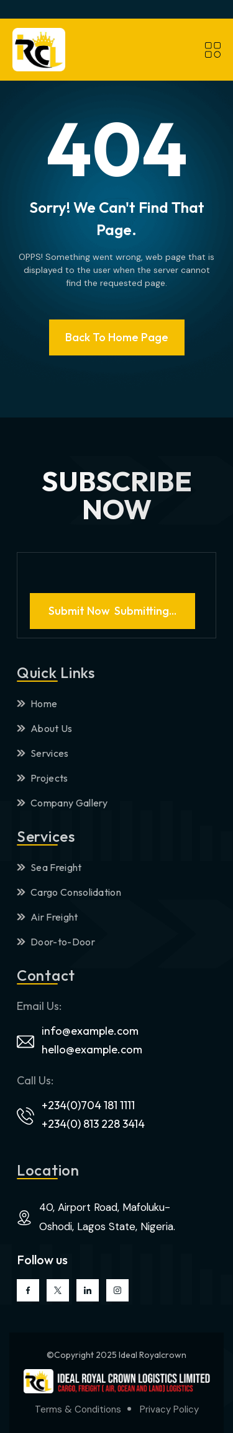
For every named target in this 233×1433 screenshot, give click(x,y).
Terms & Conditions (78, 1409)
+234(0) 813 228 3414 (93, 1124)
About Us (45, 728)
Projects (42, 778)
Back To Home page (116, 337)
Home (37, 703)
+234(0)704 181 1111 (88, 1105)
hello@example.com (92, 1049)
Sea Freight (49, 867)
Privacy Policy (169, 1409)
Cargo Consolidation (69, 892)
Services (43, 753)
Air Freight (47, 917)
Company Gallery (62, 803)
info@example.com (90, 1031)
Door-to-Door (56, 941)
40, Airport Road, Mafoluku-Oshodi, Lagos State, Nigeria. (107, 1216)
